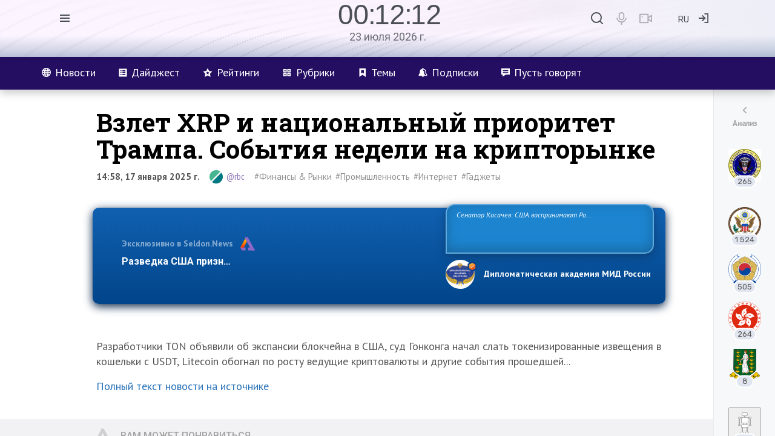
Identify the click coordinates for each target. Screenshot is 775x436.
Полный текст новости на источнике (182, 386)
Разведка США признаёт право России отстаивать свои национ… (277, 261)
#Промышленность (372, 176)
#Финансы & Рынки (293, 176)
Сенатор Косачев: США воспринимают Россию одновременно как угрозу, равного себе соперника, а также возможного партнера (548, 228)
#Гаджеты (481, 176)
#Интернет (436, 176)
